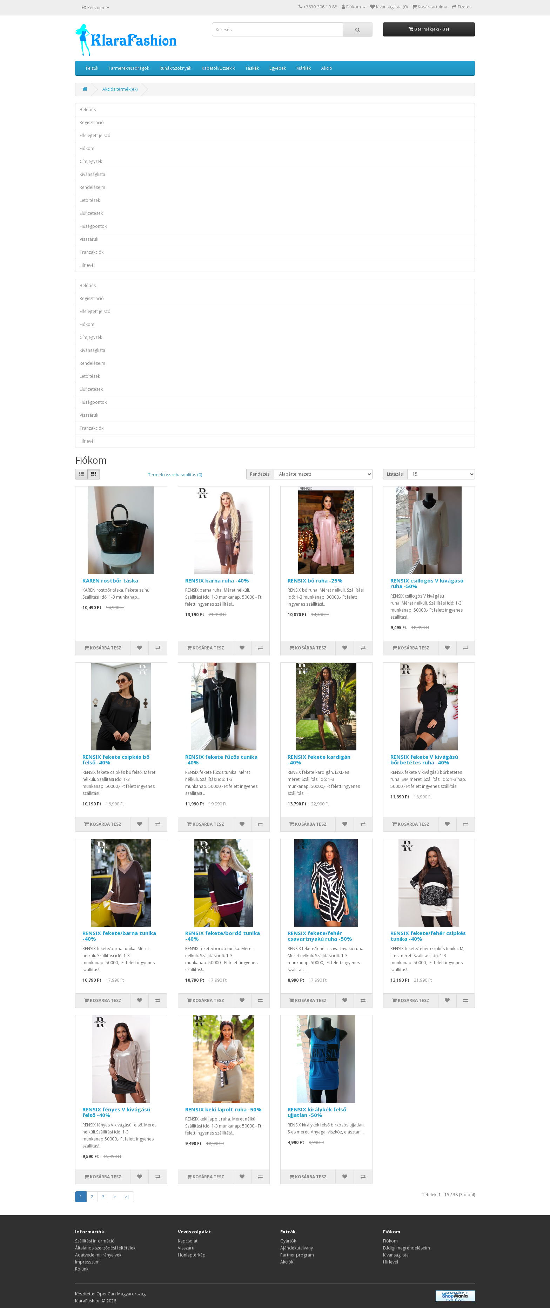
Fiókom (87, 148)
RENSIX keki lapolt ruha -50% (223, 1109)
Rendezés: (260, 474)
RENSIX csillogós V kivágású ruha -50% (426, 583)
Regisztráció (92, 122)
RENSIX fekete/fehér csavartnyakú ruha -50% (320, 935)
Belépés (88, 110)
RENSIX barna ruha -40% (217, 580)
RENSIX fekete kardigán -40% (319, 759)
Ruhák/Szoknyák (175, 68)
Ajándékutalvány (296, 1248)
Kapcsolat (187, 1241)
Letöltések (90, 200)
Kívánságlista (92, 174)
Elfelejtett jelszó (95, 135)
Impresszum (87, 1262)
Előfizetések (91, 213)
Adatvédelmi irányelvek (98, 1255)
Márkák (303, 68)
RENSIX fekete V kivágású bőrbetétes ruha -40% (424, 759)
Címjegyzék (91, 161)
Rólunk (81, 1269)
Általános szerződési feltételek (105, 1248)
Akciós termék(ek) (120, 89)
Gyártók (288, 1241)
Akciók (286, 1262)
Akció (326, 68)
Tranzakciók (91, 252)
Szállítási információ (95, 1241)
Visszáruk (89, 239)
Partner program (297, 1255)
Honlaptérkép (192, 1255)
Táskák (252, 68)
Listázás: (395, 474)
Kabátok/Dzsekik (218, 68)
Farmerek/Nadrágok (129, 68)
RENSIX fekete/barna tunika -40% (119, 935)
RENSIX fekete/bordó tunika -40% (222, 935)
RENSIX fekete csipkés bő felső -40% (115, 759)
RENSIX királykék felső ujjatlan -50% (317, 1112)
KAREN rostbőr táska (110, 580)
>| (127, 1197)
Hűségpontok (93, 226)
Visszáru (186, 1248)
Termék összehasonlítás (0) (175, 475)
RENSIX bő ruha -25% (315, 580)
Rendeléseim (92, 187)
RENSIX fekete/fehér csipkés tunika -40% (428, 935)
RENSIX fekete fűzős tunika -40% (221, 759)
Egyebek (277, 68)
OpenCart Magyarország (121, 1294)
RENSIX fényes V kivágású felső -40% (116, 1112)
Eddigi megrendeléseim (406, 1248)
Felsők (92, 68)
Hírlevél (87, 265)
